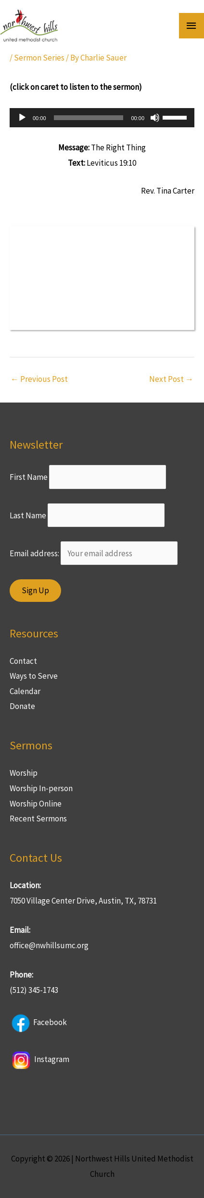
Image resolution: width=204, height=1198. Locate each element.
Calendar (25, 691)
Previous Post (39, 379)
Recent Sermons (38, 818)
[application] (102, 117)
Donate (22, 706)
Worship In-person (41, 788)
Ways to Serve (34, 676)
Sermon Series (39, 57)
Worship (24, 773)
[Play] (22, 117)
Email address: (94, 553)
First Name (29, 477)
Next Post (171, 379)
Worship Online (36, 803)
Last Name (28, 515)
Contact (23, 661)
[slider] (89, 117)
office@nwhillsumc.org (49, 945)
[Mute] (155, 117)
